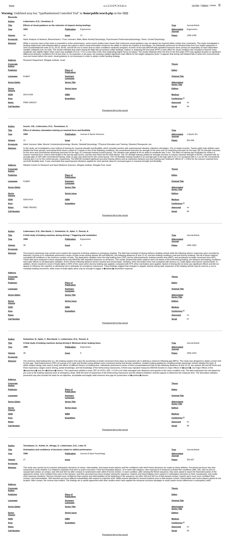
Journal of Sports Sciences (92, 134)
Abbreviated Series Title (177, 83)
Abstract (12, 43)
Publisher (12, 70)
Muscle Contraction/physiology (56, 144)
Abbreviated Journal (177, 30)
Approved (176, 102)
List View (195, 5)
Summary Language (69, 77)
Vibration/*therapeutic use (139, 144)
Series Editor (14, 82)
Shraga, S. (54, 446)
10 (122, 5)
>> (125, 5)
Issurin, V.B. (29, 126)
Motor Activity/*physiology (93, 39)
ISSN (10, 94)
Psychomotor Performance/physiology (123, 39)
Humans (72, 39)
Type (173, 25)
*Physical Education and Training (113, 144)
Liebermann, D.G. (31, 21)
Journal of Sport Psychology (92, 453)
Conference (177, 98)
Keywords (13, 39)
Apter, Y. (74, 231)
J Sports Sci (192, 134)
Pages (174, 35)
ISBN (67, 94)
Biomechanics (54, 39)
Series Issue (71, 88)
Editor (174, 70)
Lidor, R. (83, 446)
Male (79, 39)
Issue (67, 35)
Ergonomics (85, 29)
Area (10, 98)
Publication (70, 29)
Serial (174, 106)
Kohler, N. (43, 446)
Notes (11, 102)
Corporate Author (13, 65)
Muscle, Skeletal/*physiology (84, 144)
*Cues (64, 39)
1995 (25, 239)
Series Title (70, 82)
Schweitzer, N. (62, 231)
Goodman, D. (47, 21)
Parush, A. (84, 231)
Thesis (174, 64)
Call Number (14, 106)
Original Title (177, 76)
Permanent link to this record (115, 110)
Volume (11, 35)
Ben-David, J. (47, 231)
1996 (25, 453)
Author (11, 21)
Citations (204, 5)
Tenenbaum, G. (61, 126)
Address (12, 60)
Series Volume (11, 89)
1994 (25, 134)
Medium (175, 94)
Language (13, 76)
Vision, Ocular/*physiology (153, 39)
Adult (25, 39)
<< (105, 5)
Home (11, 5)
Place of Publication (70, 71)
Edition (174, 88)
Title (10, 25)
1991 (25, 29)
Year (10, 29)
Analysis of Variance (38, 39)
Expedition (70, 98)
